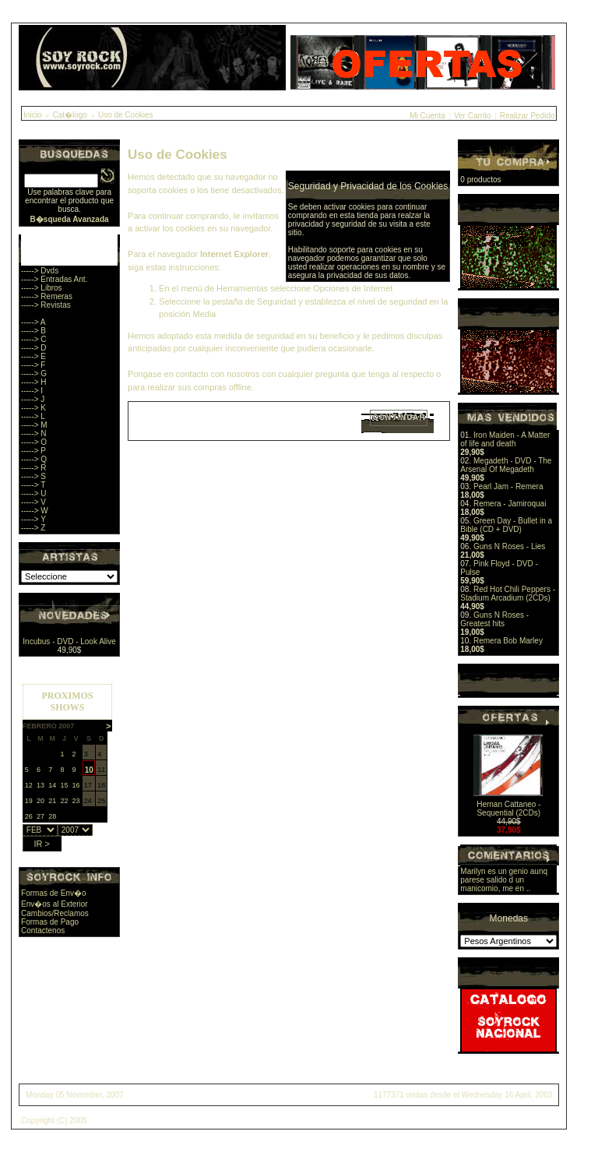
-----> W (34, 510)
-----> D (34, 348)
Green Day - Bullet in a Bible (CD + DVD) (506, 525)
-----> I (32, 390)
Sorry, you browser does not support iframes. (67, 763)
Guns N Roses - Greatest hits (494, 619)
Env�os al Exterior (54, 904)
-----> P (33, 450)
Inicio (32, 115)
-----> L (33, 416)
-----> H (34, 382)
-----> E (33, 356)
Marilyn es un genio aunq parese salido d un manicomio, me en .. (503, 880)
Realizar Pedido (527, 115)
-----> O (34, 442)
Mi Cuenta (427, 115)
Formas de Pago (50, 922)
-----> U (34, 493)
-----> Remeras (46, 296)
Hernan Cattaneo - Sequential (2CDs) (508, 808)
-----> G (34, 373)
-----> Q (34, 459)
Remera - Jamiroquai (509, 503)
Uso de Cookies (125, 115)
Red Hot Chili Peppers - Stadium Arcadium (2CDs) (507, 593)
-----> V (33, 502)
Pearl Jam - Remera (508, 486)
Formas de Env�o (53, 893)
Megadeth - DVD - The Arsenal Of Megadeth (505, 465)
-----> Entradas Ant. (54, 279)
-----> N (34, 433)
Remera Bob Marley (508, 640)
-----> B (33, 330)
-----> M (34, 425)
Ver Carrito (472, 115)
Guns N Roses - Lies (509, 546)
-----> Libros (41, 288)
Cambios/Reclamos (55, 913)
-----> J (32, 399)
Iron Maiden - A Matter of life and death (505, 439)
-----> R (34, 467)
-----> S (33, 476)
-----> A (33, 322)
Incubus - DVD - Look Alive (69, 641)
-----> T (33, 485)
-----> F (33, 365)
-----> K (33, 408)
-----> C (34, 339)
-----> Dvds (39, 270)
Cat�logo (69, 115)
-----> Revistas (46, 305)
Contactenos (43, 930)
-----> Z (33, 527)
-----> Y (33, 519)
